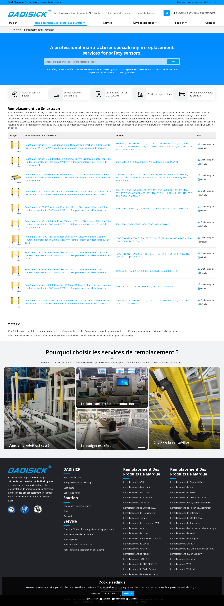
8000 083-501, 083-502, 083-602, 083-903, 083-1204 (144, 286)
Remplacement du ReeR (182, 492)
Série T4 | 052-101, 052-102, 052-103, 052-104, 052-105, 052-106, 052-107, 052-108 (152, 302)
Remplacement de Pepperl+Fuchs (187, 482)
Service (107, 22)
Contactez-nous (72, 492)
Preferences (118, 599)
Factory (182, 2)
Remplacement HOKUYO (136, 558)
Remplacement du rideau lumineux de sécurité (107, 331)
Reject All (95, 593)
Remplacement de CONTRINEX (139, 507)
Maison (13, 22)
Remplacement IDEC (134, 528)
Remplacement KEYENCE (136, 502)
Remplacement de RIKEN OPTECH (188, 497)
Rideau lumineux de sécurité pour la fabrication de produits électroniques (43, 335)
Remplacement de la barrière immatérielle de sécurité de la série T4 (50, 331)
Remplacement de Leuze (136, 543)
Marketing (131, 599)
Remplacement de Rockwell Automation (190, 507)
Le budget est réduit (97, 446)
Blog (66, 510)
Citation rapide (207, 144)
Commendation (196, 2)
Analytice (105, 599)
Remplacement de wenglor (184, 538)
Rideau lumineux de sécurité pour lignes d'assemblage (106, 335)
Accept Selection (111, 593)
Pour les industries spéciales (78, 544)
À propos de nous (143, 22)
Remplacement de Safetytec (185, 512)
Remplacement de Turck (183, 533)
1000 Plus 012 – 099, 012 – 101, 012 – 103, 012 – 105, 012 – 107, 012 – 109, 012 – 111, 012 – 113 (153, 255)
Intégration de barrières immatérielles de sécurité (156, 331)
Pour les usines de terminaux (78, 534)
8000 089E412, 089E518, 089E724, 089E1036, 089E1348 (146, 270)
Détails (203, 148)
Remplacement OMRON (182, 543)
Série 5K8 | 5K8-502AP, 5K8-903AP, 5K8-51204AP (142, 224)
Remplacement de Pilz (181, 487)
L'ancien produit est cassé (29, 445)
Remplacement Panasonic (136, 548)
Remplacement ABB (133, 482)
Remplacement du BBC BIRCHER (140, 563)
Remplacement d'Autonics (136, 487)
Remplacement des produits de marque (58, 22)
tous (19, 29)
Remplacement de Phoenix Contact (141, 574)
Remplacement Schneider (183, 558)
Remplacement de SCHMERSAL (186, 517)
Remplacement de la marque (78, 482)
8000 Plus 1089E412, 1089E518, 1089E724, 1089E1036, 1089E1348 (152, 208)
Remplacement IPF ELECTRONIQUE (142, 538)
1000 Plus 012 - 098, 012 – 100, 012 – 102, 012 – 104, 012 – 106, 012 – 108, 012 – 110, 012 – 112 (153, 240)
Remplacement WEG (181, 563)
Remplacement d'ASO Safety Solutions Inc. (192, 548)
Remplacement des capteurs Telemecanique (193, 528)
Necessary (92, 599)
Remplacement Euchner (135, 517)
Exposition (69, 516)
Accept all (128, 593)
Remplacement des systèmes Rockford (190, 502)
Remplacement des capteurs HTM (141, 523)
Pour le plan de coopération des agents (84, 549)
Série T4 (12, 331)
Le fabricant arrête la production (107, 404)
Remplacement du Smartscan (185, 523)
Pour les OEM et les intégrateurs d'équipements (89, 529)
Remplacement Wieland (182, 569)
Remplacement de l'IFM (135, 533)
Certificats (69, 487)
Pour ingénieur (71, 539)
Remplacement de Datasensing (139, 512)
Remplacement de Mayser (136, 553)
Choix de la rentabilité (171, 442)
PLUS (10, 500)
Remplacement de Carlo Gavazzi (139, 569)
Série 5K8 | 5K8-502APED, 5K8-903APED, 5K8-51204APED (147, 161)
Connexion (192, 12)
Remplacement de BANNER (137, 497)
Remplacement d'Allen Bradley (186, 553)
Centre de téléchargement (77, 505)
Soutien (179, 22)
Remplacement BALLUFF (136, 492)
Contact (210, 22)
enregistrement (207, 12)
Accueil (11, 29)
